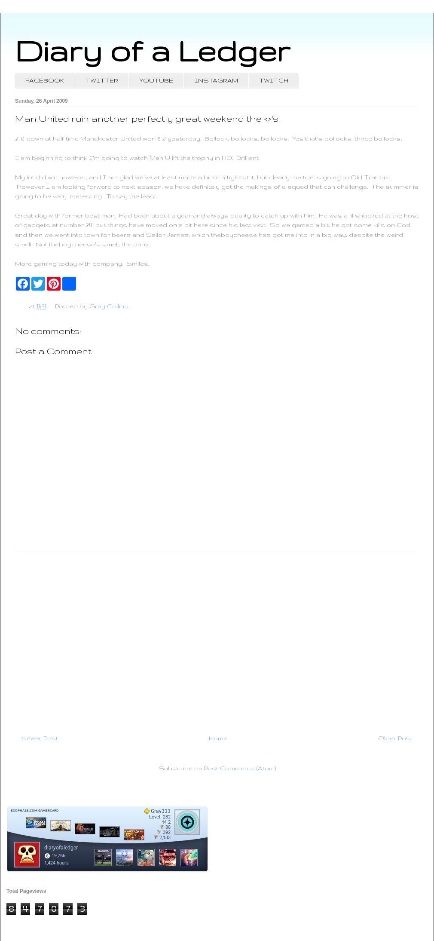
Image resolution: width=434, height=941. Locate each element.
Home (218, 738)
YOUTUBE (156, 80)
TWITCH (273, 80)
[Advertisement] (217, 640)
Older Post (395, 738)
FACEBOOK (44, 80)
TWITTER (102, 80)
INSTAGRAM (216, 80)
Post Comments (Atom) (240, 768)
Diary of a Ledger (152, 50)
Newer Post (39, 738)
